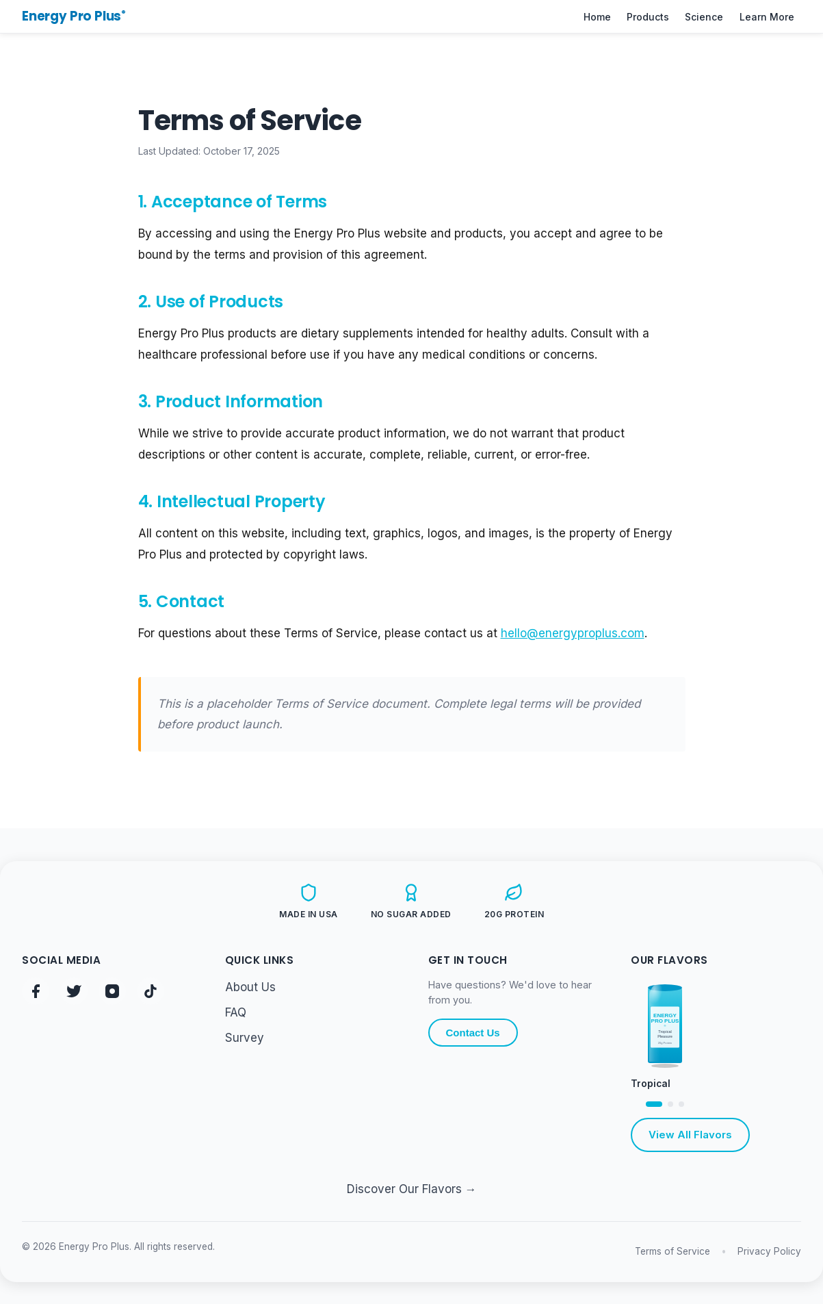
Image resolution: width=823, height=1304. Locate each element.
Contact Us (473, 1032)
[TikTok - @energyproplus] (150, 991)
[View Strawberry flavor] (681, 1104)
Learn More (767, 17)
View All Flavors (690, 1134)
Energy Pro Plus (74, 16)
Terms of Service (672, 1251)
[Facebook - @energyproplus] (35, 991)
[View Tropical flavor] (654, 1104)
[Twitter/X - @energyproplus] (74, 991)
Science (704, 17)
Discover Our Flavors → (412, 1189)
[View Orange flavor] (670, 1104)
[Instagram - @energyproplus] (112, 991)
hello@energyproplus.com (572, 633)
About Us (250, 987)
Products (648, 17)
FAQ (235, 1012)
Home (597, 17)
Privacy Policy (769, 1251)
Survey (244, 1038)
